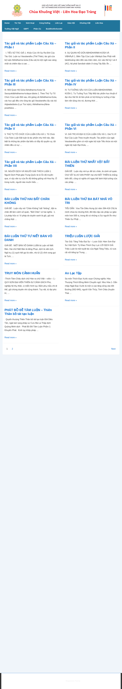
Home (7, 23)
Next (113, 349)
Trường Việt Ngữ (12, 29)
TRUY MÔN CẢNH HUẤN (22, 273)
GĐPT (26, 29)
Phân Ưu (37, 29)
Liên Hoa (99, 23)
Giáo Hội (71, 23)
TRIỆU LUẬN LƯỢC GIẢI (82, 236)
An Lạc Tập (73, 273)
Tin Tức (17, 23)
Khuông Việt (85, 23)
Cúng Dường (44, 23)
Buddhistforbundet (54, 29)
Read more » (11, 71)
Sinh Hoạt (30, 23)
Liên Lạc (58, 23)
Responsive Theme (73, 681)
